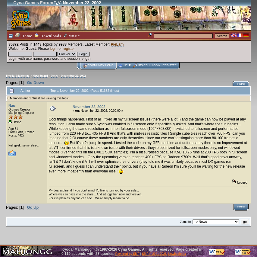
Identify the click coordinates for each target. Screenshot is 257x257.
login (54, 49)
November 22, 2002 (73, 75)
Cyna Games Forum (33, 2)
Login (156, 65)
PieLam (117, 44)
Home (23, 35)
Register (170, 65)
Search (144, 65)
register (68, 49)
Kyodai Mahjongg (18, 75)
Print (241, 83)
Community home (100, 65)
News (54, 75)
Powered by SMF (127, 253)
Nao (11, 106)
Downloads (48, 35)
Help (127, 65)
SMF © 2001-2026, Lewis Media (164, 253)
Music (72, 35)
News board (40, 75)
